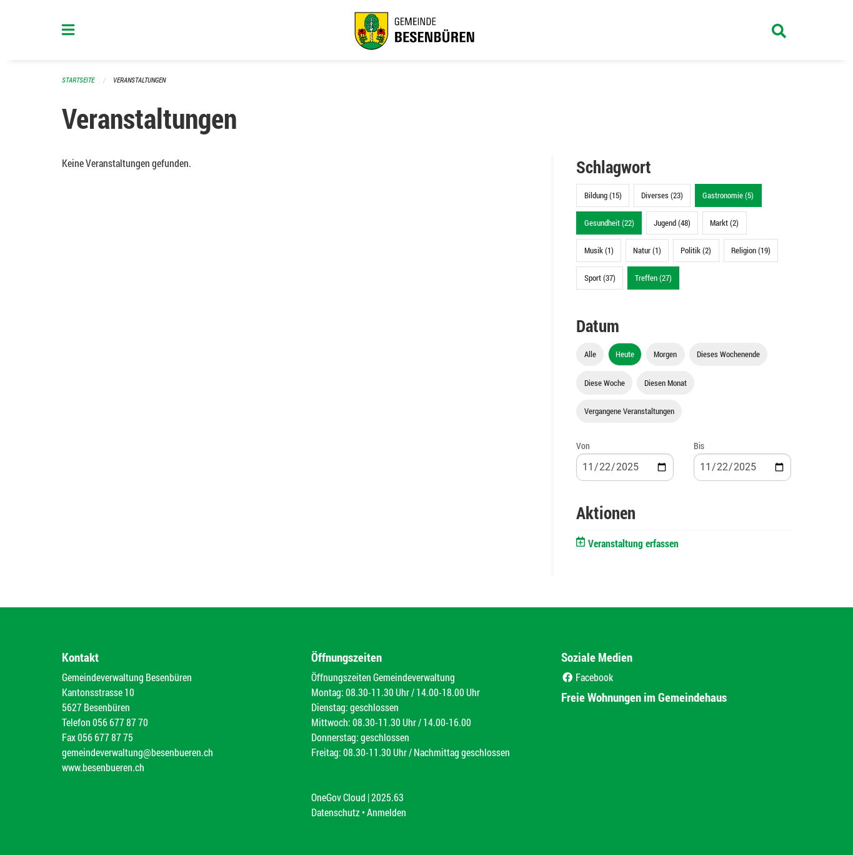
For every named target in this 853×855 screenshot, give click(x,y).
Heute (625, 354)
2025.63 (387, 797)
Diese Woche (604, 383)
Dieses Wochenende (728, 354)
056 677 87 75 (105, 737)
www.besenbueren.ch (103, 767)
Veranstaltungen (139, 79)
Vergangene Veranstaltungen (629, 411)
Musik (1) (599, 250)
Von (583, 446)
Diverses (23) (662, 195)
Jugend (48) (672, 223)
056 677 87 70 (120, 722)
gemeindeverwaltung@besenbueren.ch (137, 752)
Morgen (665, 354)
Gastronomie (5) (728, 195)
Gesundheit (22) (609, 223)
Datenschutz (335, 812)
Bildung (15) (603, 195)
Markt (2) (724, 223)
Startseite (78, 79)
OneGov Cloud (338, 797)
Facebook (587, 677)
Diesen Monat (665, 383)
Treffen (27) (653, 278)
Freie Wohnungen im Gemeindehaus (644, 697)
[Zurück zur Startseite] (426, 30)
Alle (590, 354)
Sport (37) (600, 278)
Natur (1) (647, 250)
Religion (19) (751, 250)
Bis (699, 446)
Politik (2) (696, 250)
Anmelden (386, 812)
